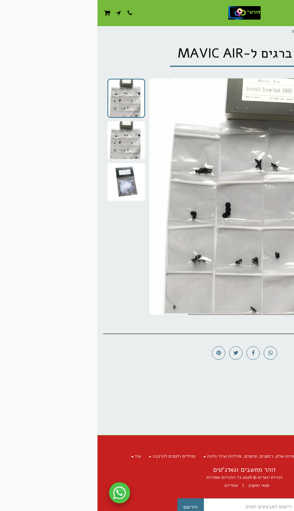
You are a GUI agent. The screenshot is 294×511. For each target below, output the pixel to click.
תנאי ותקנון (161, 485)
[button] (285, 12)
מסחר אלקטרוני (260, 32)
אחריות (133, 485)
